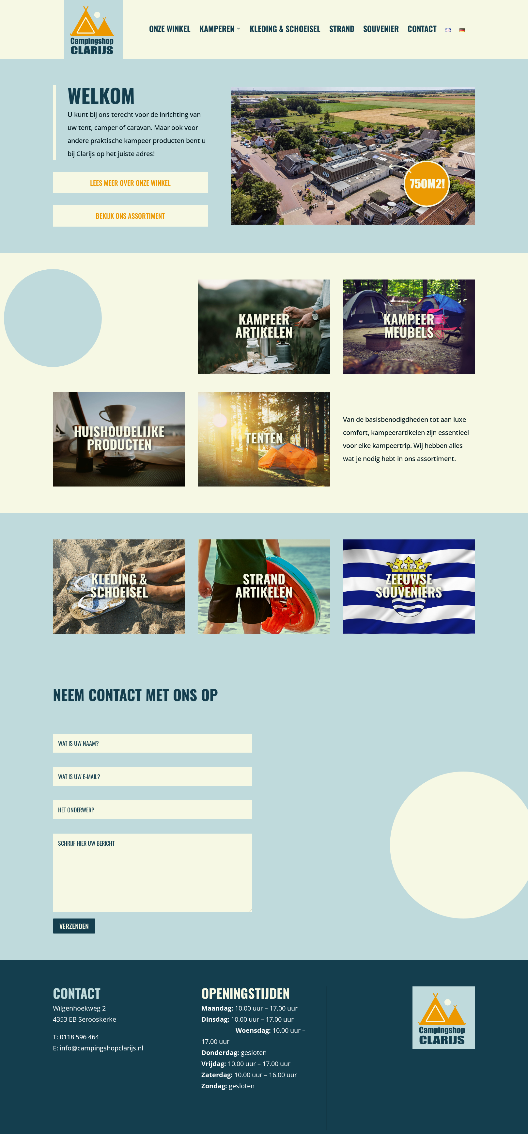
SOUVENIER (381, 30)
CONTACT (422, 30)
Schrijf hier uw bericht (153, 873)
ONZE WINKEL (170, 30)
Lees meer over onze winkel (130, 183)
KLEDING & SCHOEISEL (285, 30)
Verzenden (74, 926)
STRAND (341, 30)
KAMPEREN (216, 30)
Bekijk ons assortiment (130, 216)
